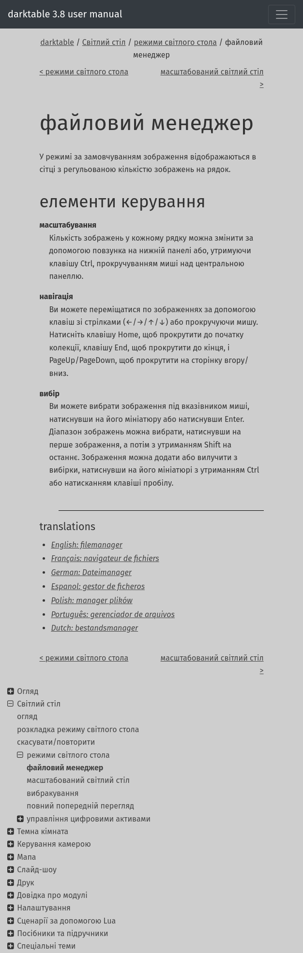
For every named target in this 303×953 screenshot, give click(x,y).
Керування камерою (54, 844)
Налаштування (44, 907)
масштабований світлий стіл (78, 780)
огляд (27, 716)
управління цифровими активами (89, 818)
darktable (57, 42)
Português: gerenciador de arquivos (113, 614)
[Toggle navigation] (281, 14)
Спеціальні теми (46, 946)
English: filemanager (86, 544)
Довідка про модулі (52, 895)
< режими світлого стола (83, 71)
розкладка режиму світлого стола (78, 729)
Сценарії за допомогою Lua (66, 920)
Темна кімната (42, 831)
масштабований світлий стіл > (212, 78)
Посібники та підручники (62, 933)
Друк (25, 882)
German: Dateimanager (91, 572)
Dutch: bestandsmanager (94, 628)
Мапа (26, 857)
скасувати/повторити (56, 742)
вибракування (52, 793)
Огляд (27, 691)
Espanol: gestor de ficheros (98, 586)
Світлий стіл (104, 42)
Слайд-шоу (37, 869)
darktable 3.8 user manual (65, 14)
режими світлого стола (175, 42)
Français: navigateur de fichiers (105, 558)
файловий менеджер (65, 767)
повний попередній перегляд (80, 805)
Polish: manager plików (91, 600)
